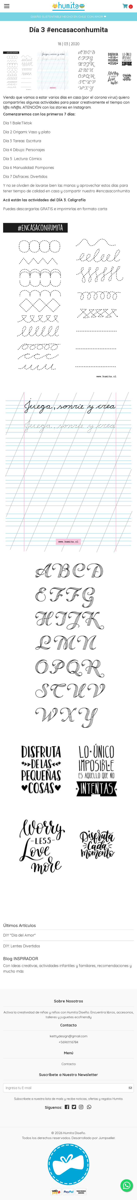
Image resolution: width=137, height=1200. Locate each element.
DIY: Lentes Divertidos (21, 946)
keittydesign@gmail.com (68, 1036)
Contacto (68, 1064)
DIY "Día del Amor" (19, 935)
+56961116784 (68, 1042)
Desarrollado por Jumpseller (93, 1138)
